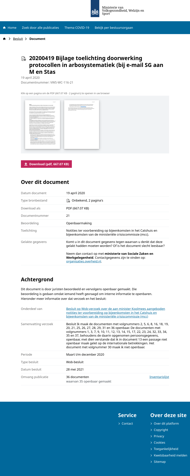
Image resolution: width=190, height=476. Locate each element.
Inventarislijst (159, 377)
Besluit (19, 39)
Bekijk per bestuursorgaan (114, 28)
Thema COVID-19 (76, 28)
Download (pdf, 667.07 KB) (46, 164)
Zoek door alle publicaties (40, 28)
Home (9, 28)
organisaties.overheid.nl (83, 261)
